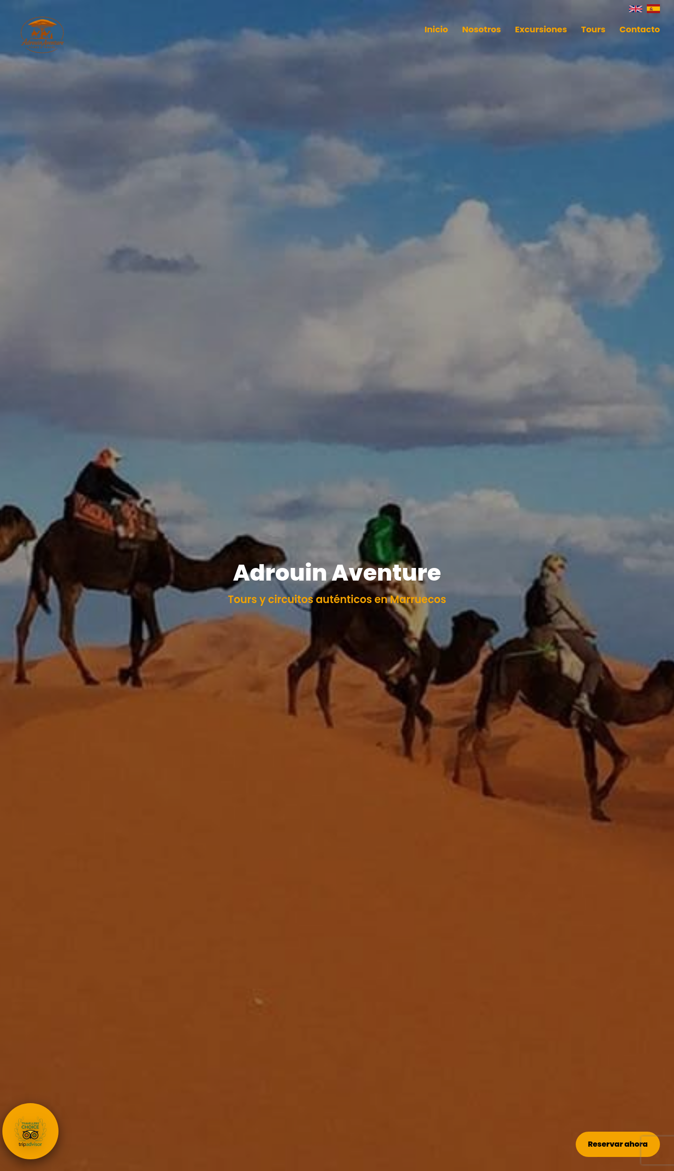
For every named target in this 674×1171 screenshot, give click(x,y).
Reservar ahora (618, 1144)
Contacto (639, 29)
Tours (593, 29)
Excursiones (541, 29)
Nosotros (481, 29)
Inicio (436, 29)
